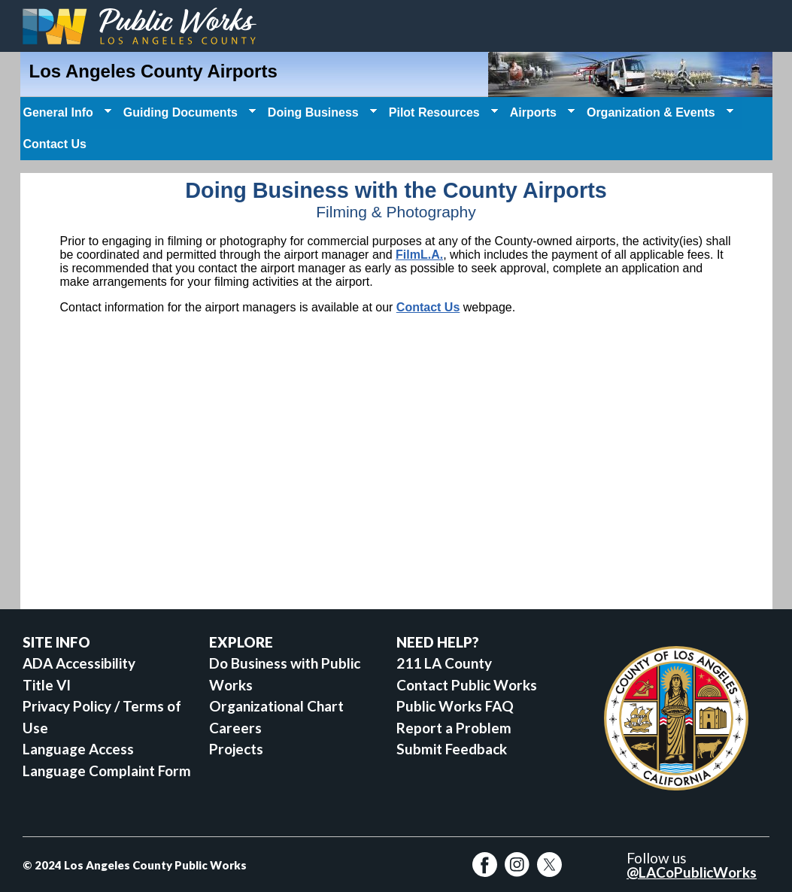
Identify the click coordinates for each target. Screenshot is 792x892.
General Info (65, 113)
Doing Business (321, 113)
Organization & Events (658, 113)
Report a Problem (453, 727)
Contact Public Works (466, 684)
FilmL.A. (419, 254)
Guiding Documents (188, 113)
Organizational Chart (276, 706)
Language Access (78, 748)
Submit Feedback (451, 748)
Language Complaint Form (107, 770)
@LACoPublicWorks (692, 872)
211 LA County (444, 663)
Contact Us (54, 144)
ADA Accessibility (79, 663)
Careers (235, 727)
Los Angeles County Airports (153, 71)
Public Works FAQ (455, 706)
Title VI (47, 684)
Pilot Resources (442, 113)
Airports (541, 113)
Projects (236, 748)
